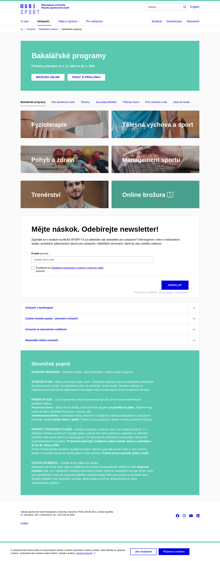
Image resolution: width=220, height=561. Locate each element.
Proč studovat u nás (156, 102)
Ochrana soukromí (166, 292)
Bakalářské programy (33, 102)
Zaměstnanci (174, 21)
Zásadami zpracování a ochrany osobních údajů (77, 268)
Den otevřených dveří (63, 102)
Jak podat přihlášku (106, 102)
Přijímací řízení (131, 102)
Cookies (24, 523)
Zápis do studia (181, 102)
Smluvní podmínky (182, 292)
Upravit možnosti (85, 554)
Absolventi (193, 21)
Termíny (85, 102)
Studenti (157, 21)
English (194, 6)
